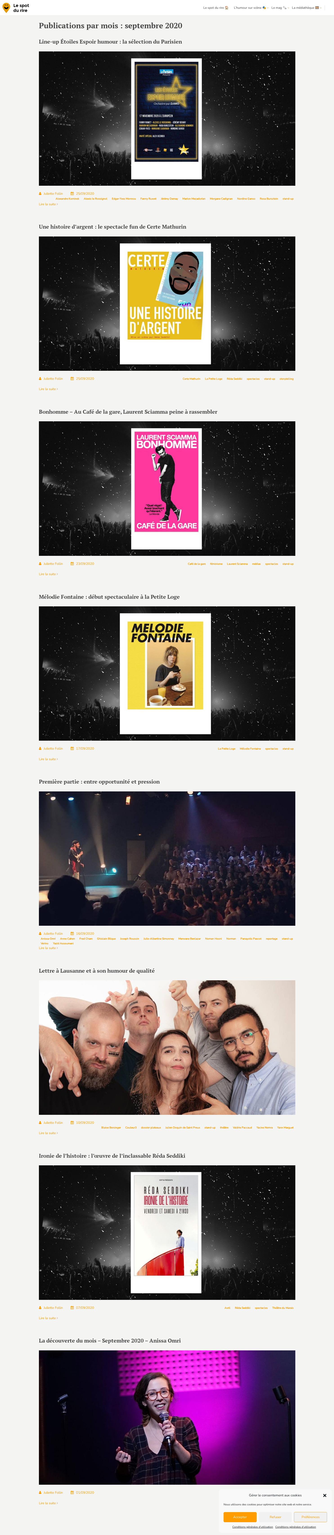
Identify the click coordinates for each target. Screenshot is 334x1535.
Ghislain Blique (106, 939)
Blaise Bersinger (111, 1127)
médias (256, 564)
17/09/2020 (82, 748)
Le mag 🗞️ (279, 8)
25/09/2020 (82, 193)
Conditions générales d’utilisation (252, 1527)
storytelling (287, 379)
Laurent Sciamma (237, 564)
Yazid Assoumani (63, 943)
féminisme (216, 564)
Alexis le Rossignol (95, 199)
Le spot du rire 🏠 (216, 8)
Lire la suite (48, 204)
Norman (231, 939)
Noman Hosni (213, 939)
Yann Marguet (285, 1127)
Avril (227, 1308)
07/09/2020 (82, 1307)
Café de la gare (197, 564)
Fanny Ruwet (148, 199)
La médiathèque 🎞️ (305, 8)
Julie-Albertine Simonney (158, 939)
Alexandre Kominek (67, 199)
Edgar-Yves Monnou (124, 199)
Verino (44, 943)
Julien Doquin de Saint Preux (182, 1127)
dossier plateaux (151, 1127)
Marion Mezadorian (193, 199)
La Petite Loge (213, 379)
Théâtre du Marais (283, 1308)
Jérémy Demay (169, 199)
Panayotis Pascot (250, 939)
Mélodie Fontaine (250, 749)
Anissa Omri (48, 939)
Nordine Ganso (246, 199)
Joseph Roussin (129, 939)
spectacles (253, 379)
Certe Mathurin (191, 379)
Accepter (240, 1517)
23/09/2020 (82, 563)
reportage (271, 939)
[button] (325, 1495)
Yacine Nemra (264, 1127)
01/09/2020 (82, 1492)
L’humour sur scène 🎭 (250, 8)
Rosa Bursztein (269, 199)
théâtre (224, 1127)
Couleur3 (131, 1127)
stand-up (288, 199)
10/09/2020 (82, 1122)
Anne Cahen (67, 939)
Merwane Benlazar (189, 939)
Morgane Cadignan (221, 199)
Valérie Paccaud (242, 1127)
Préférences (311, 1517)
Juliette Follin (51, 193)
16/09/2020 (82, 933)
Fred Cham (85, 939)
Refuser (275, 1517)
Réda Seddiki (234, 379)
